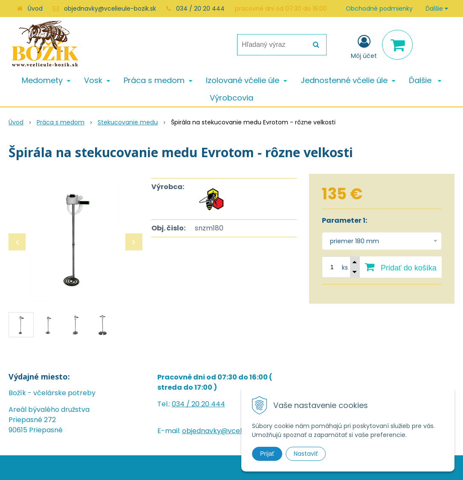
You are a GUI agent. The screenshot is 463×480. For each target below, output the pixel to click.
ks (345, 267)
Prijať (267, 453)
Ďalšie (436, 8)
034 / (181, 404)
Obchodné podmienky (379, 8)
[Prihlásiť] (364, 46)
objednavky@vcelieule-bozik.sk (110, 8)
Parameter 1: (344, 220)
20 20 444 (208, 404)
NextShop (214, 467)
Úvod (35, 8)
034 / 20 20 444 (200, 8)
